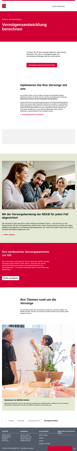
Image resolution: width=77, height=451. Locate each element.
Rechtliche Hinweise (27, 448)
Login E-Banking (59, 6)
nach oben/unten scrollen (74, 448)
